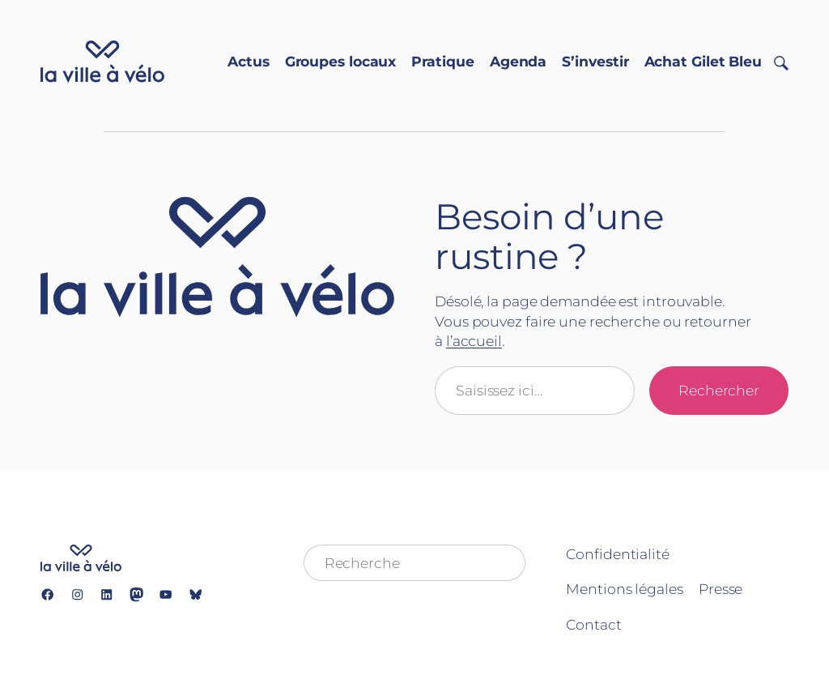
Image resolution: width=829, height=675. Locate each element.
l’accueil (474, 340)
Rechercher (718, 390)
